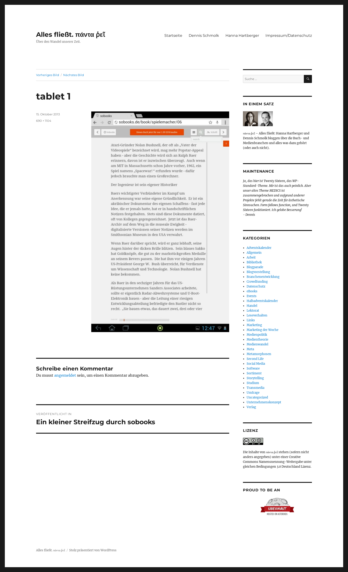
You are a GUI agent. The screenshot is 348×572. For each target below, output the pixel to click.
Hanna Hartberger (242, 35)
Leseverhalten (257, 315)
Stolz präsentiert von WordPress (93, 550)
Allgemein (254, 253)
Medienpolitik (257, 335)
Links (251, 320)
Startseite (173, 35)
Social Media (256, 364)
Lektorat (253, 311)
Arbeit (251, 257)
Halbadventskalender (262, 301)
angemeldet (65, 375)
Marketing (254, 325)
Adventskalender (259, 248)
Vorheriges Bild (47, 75)
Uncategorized (257, 397)
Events (252, 296)
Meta (250, 349)
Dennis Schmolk (204, 35)
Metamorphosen (259, 354)
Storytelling (255, 378)
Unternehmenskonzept (264, 402)
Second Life (255, 359)
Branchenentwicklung (263, 277)
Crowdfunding (257, 282)
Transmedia (255, 388)
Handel (252, 306)
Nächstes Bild (73, 75)
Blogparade (255, 267)
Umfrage (253, 393)
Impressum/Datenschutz (288, 35)
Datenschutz (256, 286)
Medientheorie (257, 339)
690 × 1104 (43, 120)
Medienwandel (257, 344)
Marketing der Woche (262, 330)
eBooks (252, 291)
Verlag (251, 407)
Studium (253, 383)
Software (253, 368)
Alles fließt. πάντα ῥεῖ (70, 34)
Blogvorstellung (258, 272)
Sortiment (254, 373)
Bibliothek (254, 262)
